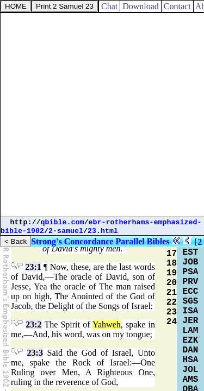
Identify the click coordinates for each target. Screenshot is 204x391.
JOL (191, 370)
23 (171, 312)
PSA (191, 272)
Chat (109, 6)
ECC (191, 292)
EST (191, 252)
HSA (191, 360)
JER (191, 321)
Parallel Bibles (142, 241)
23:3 (35, 352)
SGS (191, 301)
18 (171, 263)
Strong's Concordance (72, 241)
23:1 (33, 267)
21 (171, 293)
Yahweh (106, 324)
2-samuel (65, 231)
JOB (191, 262)
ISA (191, 311)
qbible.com (62, 222)
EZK (191, 340)
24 (171, 322)
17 (171, 253)
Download (140, 6)
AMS (191, 379)
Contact (177, 6)
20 (171, 283)
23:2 (33, 324)
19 (171, 273)
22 (171, 302)
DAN (191, 350)
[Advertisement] (102, 115)
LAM (191, 331)
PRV (191, 282)
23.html (103, 231)
